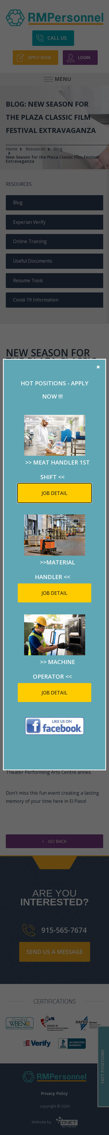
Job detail (54, 493)
